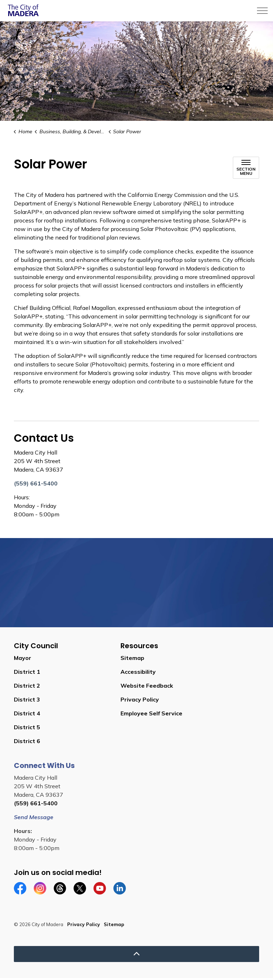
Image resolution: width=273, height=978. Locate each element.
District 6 (27, 741)
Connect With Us (44, 765)
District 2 (27, 685)
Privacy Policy (140, 699)
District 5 (27, 727)
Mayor (22, 657)
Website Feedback (147, 685)
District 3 (27, 699)
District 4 (27, 713)
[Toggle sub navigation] (246, 168)
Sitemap (132, 657)
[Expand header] (262, 10)
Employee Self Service (151, 713)
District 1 (27, 671)
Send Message (33, 817)
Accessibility (138, 671)
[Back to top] (136, 954)
